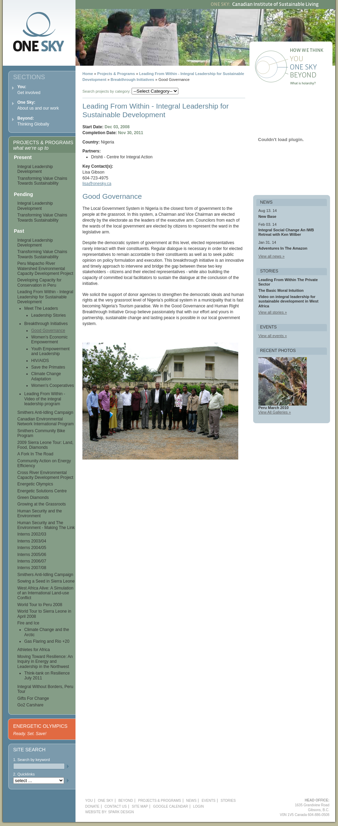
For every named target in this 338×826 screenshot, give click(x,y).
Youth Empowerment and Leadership (50, 351)
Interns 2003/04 (31, 541)
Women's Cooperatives (52, 385)
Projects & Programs (116, 74)
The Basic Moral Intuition (281, 290)
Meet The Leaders (41, 308)
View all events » (272, 336)
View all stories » (272, 312)
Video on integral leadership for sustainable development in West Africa (288, 301)
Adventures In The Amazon (282, 248)
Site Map (140, 806)
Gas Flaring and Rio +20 (46, 641)
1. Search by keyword (31, 760)
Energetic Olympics (35, 484)
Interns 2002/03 (31, 534)
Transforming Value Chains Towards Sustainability (42, 181)
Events (208, 800)
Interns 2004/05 (31, 547)
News (191, 800)
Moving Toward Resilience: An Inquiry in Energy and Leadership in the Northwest (45, 661)
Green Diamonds (33, 497)
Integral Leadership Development (35, 169)
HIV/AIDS (40, 360)
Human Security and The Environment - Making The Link (46, 525)
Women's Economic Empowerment (49, 339)
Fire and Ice (28, 623)
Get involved (29, 89)
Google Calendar (170, 806)
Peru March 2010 (273, 408)
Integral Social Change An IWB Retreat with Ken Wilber (286, 232)
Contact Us (116, 806)
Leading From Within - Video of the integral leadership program (44, 398)
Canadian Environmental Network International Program (45, 421)
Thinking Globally (33, 121)
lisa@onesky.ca (96, 183)
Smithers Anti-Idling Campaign (45, 412)
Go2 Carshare (30, 705)
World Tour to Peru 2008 (39, 604)
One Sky (312, 68)
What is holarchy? (312, 84)
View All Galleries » (274, 412)
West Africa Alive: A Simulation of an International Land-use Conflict (45, 593)
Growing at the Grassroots (41, 504)
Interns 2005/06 (31, 554)
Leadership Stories (48, 315)
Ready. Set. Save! (29, 733)
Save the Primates (48, 367)
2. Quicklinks (24, 774)
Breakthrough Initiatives (132, 79)
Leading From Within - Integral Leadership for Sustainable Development (45, 296)
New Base (267, 216)
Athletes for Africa (33, 649)
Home (87, 74)
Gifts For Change (33, 698)
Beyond (312, 76)
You (312, 59)
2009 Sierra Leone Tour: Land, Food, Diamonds (45, 445)
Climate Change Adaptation (46, 376)
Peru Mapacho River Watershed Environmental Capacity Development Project (45, 268)
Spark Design (121, 812)
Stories (228, 800)
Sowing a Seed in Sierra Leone (45, 581)
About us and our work (38, 105)
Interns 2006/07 (31, 561)
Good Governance (48, 330)
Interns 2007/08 (31, 567)
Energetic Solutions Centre (42, 491)
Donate (92, 806)
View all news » (271, 256)
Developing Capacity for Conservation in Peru (39, 282)
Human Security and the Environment (39, 513)
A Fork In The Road (35, 454)
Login (198, 806)
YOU (89, 800)
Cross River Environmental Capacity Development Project (45, 475)
